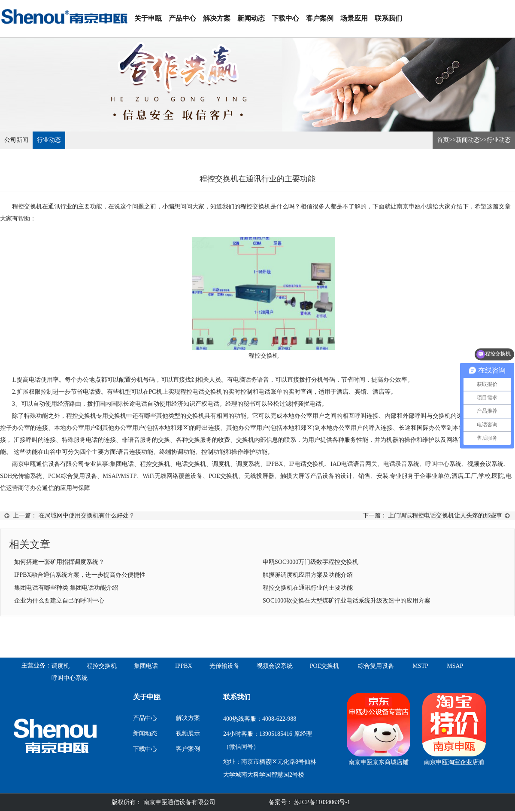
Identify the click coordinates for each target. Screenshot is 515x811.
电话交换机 (191, 464)
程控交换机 (255, 206)
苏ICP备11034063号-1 (321, 802)
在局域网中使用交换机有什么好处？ (87, 515)
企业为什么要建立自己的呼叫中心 (59, 600)
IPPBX (183, 666)
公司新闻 (16, 140)
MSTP (420, 666)
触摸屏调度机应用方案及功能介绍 (308, 575)
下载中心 (285, 18)
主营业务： (36, 665)
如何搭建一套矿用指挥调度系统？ (59, 562)
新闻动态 (251, 18)
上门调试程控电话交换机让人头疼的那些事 (445, 515)
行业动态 (49, 140)
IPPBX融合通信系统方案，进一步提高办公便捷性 (79, 575)
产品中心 (182, 18)
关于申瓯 (148, 18)
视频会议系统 (275, 666)
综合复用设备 (376, 666)
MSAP (455, 666)
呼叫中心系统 (70, 678)
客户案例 (319, 18)
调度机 (221, 464)
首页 (443, 140)
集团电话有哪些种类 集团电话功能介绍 (66, 588)
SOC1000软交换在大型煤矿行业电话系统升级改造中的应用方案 (346, 600)
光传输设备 (224, 666)
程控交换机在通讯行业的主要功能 (308, 588)
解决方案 (216, 18)
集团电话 (146, 666)
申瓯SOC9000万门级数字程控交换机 (310, 562)
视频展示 (188, 733)
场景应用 (354, 18)
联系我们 (388, 18)
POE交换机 (324, 666)
